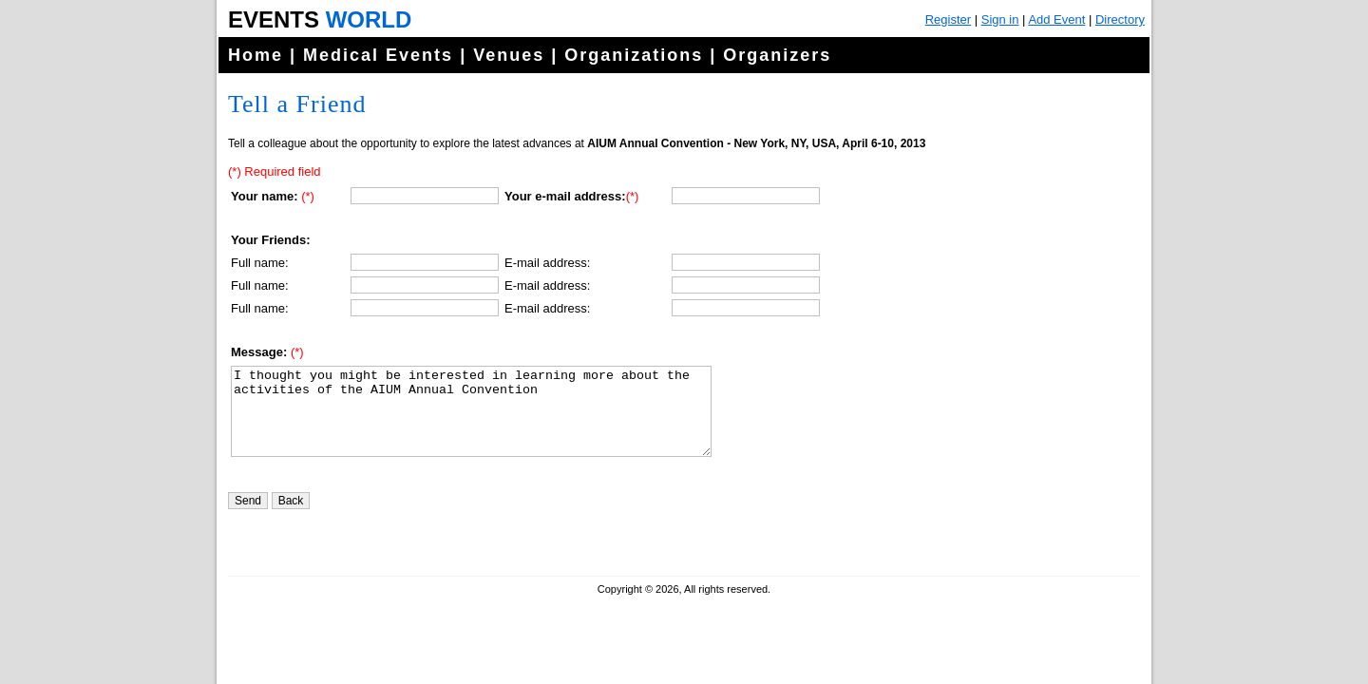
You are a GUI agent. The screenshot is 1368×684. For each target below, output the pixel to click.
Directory (1120, 19)
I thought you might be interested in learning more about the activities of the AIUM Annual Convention (471, 420)
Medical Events (378, 55)
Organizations (633, 55)
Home (255, 55)
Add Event (1056, 19)
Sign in (1000, 19)
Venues (508, 55)
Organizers (777, 55)
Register (948, 19)
